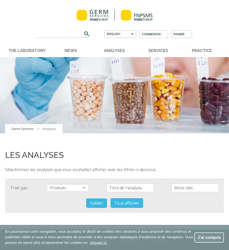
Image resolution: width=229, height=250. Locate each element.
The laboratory (26, 50)
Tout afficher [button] (126, 203)
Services (158, 50)
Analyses (114, 50)
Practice (202, 50)
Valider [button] (96, 203)
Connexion (151, 34)
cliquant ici (98, 243)
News (71, 50)
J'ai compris (209, 237)
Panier (179, 34)
